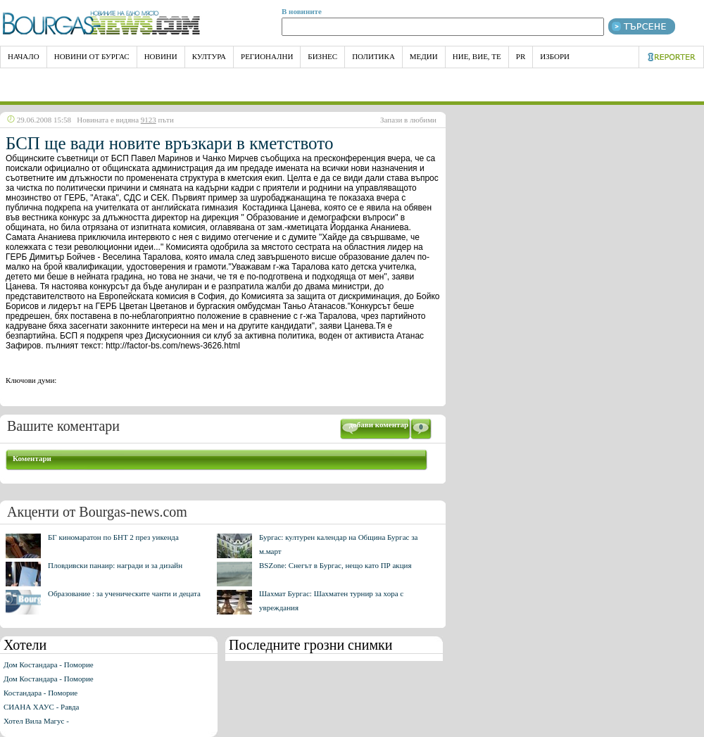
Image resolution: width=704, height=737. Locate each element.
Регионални (267, 56)
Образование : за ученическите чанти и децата (124, 593)
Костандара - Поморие (40, 692)
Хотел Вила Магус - (36, 721)
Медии (424, 56)
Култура (209, 56)
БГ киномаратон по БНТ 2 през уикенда (113, 537)
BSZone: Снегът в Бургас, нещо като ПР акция (335, 565)
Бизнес (322, 56)
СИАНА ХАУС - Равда (41, 707)
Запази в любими (408, 119)
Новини (160, 56)
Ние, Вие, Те (477, 56)
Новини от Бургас (92, 56)
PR (520, 56)
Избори (555, 56)
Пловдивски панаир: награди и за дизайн (115, 565)
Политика (373, 56)
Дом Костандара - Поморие (49, 664)
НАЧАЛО (23, 56)
